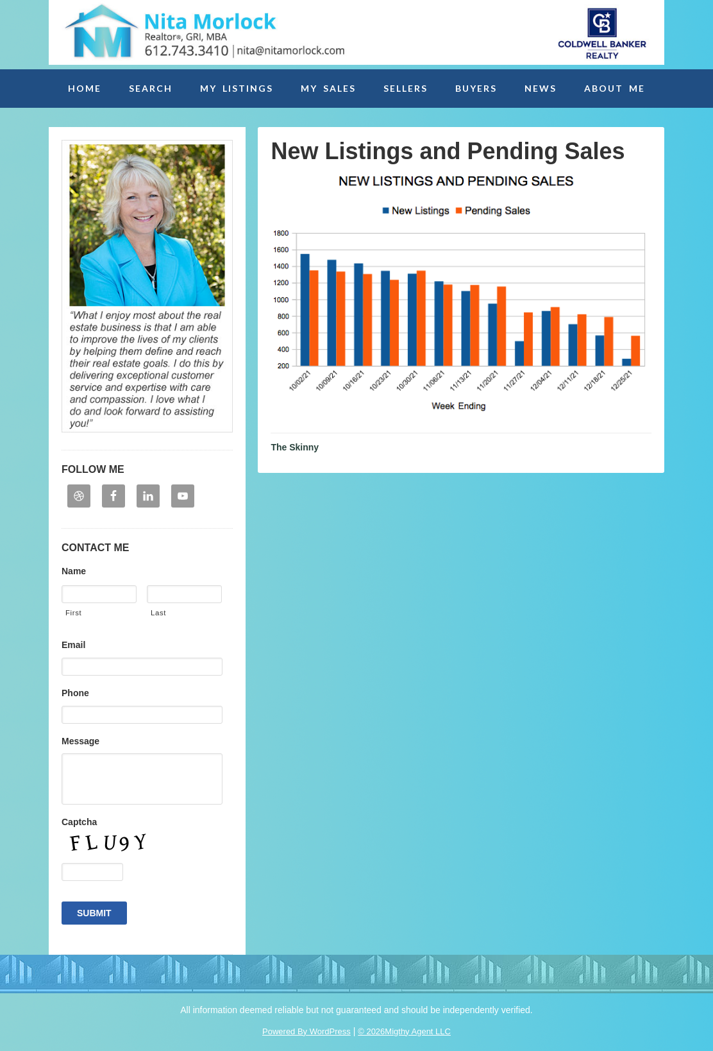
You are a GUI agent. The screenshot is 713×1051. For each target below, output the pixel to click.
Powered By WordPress (306, 1031)
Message (80, 741)
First (73, 613)
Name (74, 571)
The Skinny (295, 447)
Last (158, 613)
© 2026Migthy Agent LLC (404, 1031)
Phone (75, 693)
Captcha (79, 822)
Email (73, 645)
